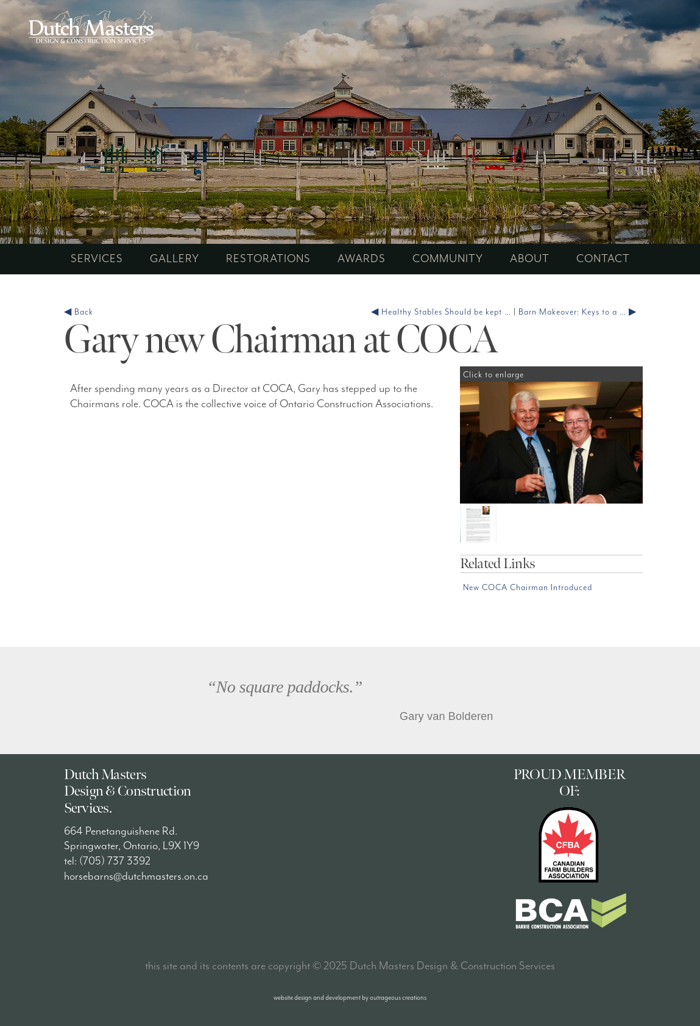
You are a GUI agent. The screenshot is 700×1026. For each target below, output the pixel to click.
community (447, 258)
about (530, 258)
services (97, 258)
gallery (174, 258)
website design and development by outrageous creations (350, 998)
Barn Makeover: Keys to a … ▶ (577, 312)
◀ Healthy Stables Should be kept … (441, 312)
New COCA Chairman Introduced (527, 588)
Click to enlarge (499, 375)
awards (362, 258)
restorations (268, 258)
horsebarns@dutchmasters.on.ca (136, 876)
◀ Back (78, 312)
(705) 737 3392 (114, 861)
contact (603, 258)
